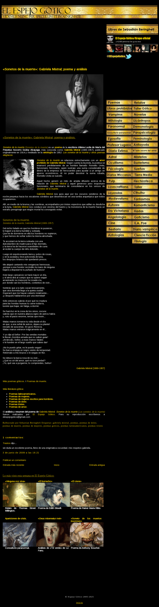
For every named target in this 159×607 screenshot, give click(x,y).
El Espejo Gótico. (44, 414)
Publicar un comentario (14, 460)
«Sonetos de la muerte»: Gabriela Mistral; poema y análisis (45, 69)
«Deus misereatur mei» (49, 518)
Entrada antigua (97, 465)
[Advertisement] (28, 43)
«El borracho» (45, 481)
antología (48, 152)
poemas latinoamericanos (74, 426)
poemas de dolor (88, 423)
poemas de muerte (12, 426)
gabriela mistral (61, 423)
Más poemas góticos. (14, 381)
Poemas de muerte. (37, 381)
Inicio (56, 465)
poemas (74, 423)
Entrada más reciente (13, 465)
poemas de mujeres (32, 426)
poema (58, 147)
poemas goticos (51, 426)
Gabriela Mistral (72, 150)
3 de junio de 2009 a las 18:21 (21, 452)
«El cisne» (76, 481)
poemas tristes (95, 426)
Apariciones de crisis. (16, 518)
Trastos (7, 443)
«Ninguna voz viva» (15, 481)
